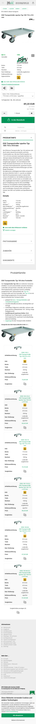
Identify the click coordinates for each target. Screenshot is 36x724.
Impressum (6, 676)
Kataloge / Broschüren (10, 636)
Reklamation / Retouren (10, 664)
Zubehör (7, 251)
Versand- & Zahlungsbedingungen (13, 671)
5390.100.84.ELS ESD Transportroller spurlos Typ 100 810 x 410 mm (25, 573)
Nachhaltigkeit (7, 660)
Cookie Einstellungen (9, 678)
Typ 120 (27, 293)
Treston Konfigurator (9, 639)
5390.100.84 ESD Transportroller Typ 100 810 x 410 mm (25, 530)
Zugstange (8, 321)
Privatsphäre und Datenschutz (12, 672)
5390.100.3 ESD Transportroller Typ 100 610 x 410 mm (25, 355)
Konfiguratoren (7, 638)
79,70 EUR (25, 467)
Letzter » (24, 8)
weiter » (18, 8)
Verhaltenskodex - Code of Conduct (13, 667)
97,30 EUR (25, 598)
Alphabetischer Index (9, 643)
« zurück (11, 8)
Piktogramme (10, 241)
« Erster (4, 8)
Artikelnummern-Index (10, 644)
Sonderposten (7, 631)
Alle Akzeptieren (18, 715)
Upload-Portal (7, 634)
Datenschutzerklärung (12, 711)
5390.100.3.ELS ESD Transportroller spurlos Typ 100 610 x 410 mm (25, 399)
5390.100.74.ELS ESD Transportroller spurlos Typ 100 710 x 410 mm (25, 486)
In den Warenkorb (16, 119)
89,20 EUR (25, 510)
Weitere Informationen (18, 720)
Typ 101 (26, 291)
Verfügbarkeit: (5, 100)
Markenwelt (6, 627)
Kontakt (5, 659)
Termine (5, 662)
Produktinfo (9, 138)
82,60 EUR (25, 423)
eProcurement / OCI (9, 641)
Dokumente (8, 260)
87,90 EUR (25, 554)
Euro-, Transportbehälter (20, 300)
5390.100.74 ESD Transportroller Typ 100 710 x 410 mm (25, 442)
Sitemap (5, 646)
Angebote (6, 629)
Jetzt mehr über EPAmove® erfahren (14, 82)
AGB (4, 674)
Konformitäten (7, 632)
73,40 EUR (25, 379)
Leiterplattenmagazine (12, 302)
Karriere (5, 665)
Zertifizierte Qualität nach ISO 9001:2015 (15, 669)
